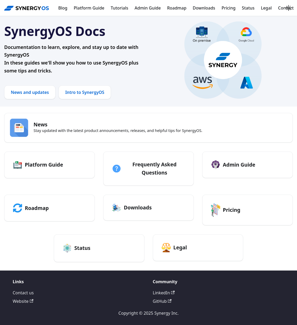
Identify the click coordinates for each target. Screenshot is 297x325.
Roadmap (176, 8)
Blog (62, 8)
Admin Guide (148, 8)
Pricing (228, 8)
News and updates (30, 92)
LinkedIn (164, 293)
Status (248, 8)
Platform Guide (89, 8)
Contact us (23, 293)
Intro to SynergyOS (84, 92)
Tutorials (119, 8)
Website (23, 301)
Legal (266, 8)
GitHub (162, 301)
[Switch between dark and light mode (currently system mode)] (288, 8)
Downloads (204, 8)
